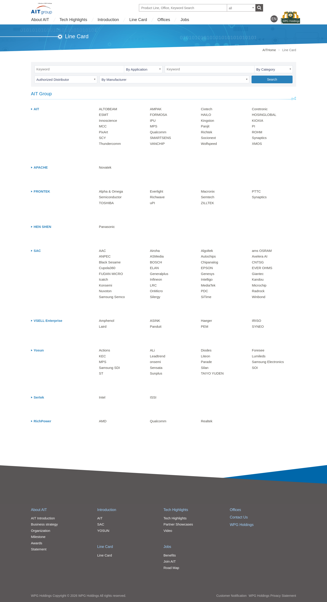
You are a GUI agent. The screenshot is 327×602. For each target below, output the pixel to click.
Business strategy (44, 524)
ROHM (257, 132)
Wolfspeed (209, 144)
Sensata (156, 368)
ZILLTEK (207, 203)
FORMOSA (158, 115)
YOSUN (103, 531)
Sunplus (156, 373)
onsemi (155, 362)
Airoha (155, 251)
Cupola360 (107, 268)
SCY (102, 138)
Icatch (103, 279)
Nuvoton (105, 291)
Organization (40, 531)
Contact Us (239, 517)
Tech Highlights (73, 19)
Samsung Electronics (268, 362)
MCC (103, 126)
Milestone (38, 537)
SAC (100, 524)
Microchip (259, 285)
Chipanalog (209, 262)
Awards (36, 543)
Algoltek (207, 251)
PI (253, 126)
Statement (38, 549)
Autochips (208, 256)
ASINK (155, 320)
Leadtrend (157, 356)
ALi (152, 350)
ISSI (153, 397)
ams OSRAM (262, 251)
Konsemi (105, 285)
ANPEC (105, 256)
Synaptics (259, 138)
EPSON (207, 268)
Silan (204, 368)
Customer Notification (231, 595)
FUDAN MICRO (111, 274)
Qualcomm (158, 132)
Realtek (207, 421)
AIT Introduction (43, 518)
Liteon (205, 356)
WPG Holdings (242, 525)
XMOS (257, 144)
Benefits (170, 555)
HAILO (206, 115)
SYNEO (258, 326)
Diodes (206, 350)
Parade (206, 362)
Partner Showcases (178, 524)
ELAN (154, 268)
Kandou (258, 279)
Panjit (205, 126)
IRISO (256, 320)
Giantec (258, 274)
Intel (102, 397)
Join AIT (170, 561)
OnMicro (156, 291)
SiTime (206, 297)
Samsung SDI (109, 368)
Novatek (105, 167)
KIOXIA (257, 120)
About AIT (40, 19)
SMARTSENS (160, 138)
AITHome (269, 50)
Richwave (157, 197)
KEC (102, 356)
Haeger (206, 320)
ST (101, 373)
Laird (103, 326)
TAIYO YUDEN (212, 373)
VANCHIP (157, 144)
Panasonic (107, 227)
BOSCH (156, 262)
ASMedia (157, 256)
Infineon (156, 279)
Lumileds (259, 356)
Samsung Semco (112, 297)
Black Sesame (110, 262)
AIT (99, 518)
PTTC (256, 191)
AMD (103, 421)
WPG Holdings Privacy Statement (272, 595)
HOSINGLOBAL (264, 115)
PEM (204, 326)
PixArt (103, 132)
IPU (153, 120)
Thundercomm (110, 144)
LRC (153, 285)
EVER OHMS (262, 268)
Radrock (258, 291)
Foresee (258, 350)
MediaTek (208, 285)
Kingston (207, 120)
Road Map (171, 568)
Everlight (156, 191)
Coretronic (260, 109)
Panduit (156, 326)
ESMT (104, 115)
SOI (255, 368)
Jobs (184, 19)
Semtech (207, 197)
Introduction (108, 19)
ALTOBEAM (108, 109)
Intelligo (207, 279)
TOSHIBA (106, 203)
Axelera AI (259, 256)
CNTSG (258, 262)
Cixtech (206, 109)
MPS (153, 126)
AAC (102, 251)
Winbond (258, 297)
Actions (104, 350)
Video (168, 531)
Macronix (208, 191)
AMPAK (156, 109)
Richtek (206, 132)
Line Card (138, 19)
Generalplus (159, 274)
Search (272, 79)
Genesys (207, 274)
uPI (152, 203)
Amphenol (106, 320)
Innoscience (108, 120)
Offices (163, 19)
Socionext (208, 138)
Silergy (155, 297)
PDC (204, 291)
